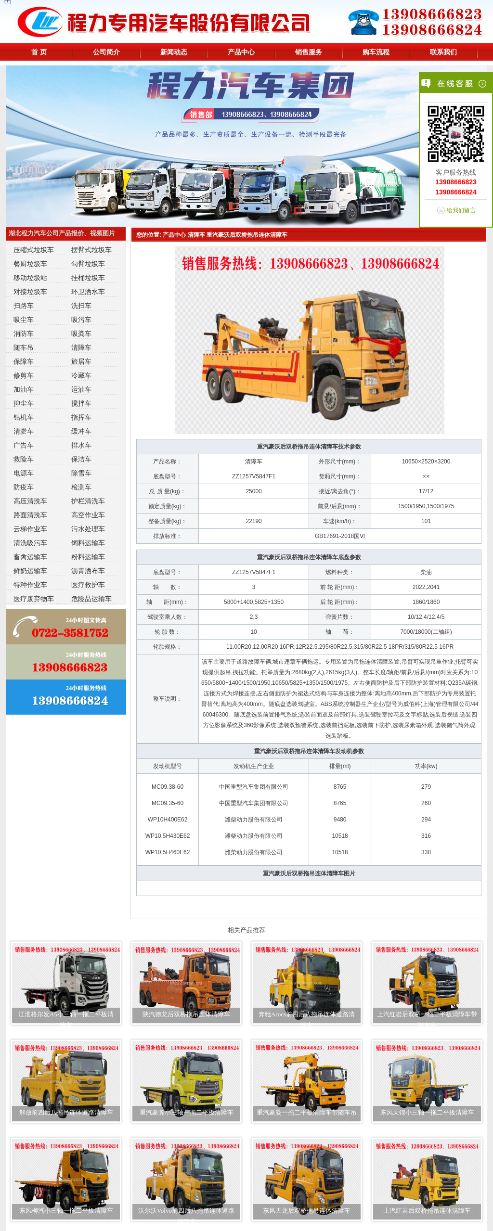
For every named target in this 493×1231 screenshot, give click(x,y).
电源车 (23, 473)
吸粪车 (81, 333)
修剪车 (23, 375)
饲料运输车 (88, 543)
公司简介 (106, 52)
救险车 (23, 459)
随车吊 (23, 347)
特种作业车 (30, 585)
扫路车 (23, 305)
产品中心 (241, 52)
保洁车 (81, 459)
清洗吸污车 (30, 543)
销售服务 (308, 52)
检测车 (81, 487)
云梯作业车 (30, 529)
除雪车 (81, 473)
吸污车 (81, 319)
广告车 (23, 445)
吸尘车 (23, 319)
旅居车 (81, 361)
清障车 (81, 347)
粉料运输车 (88, 557)
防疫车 (23, 487)
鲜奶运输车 (30, 571)
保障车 (23, 361)
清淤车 (23, 431)
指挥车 (81, 417)
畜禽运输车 (30, 557)
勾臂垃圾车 (88, 264)
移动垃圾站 (30, 278)
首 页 (39, 52)
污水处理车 (88, 529)
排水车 (81, 445)
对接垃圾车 (30, 291)
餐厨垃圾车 (30, 264)
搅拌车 (81, 403)
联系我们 (443, 52)
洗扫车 (81, 305)
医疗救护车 (88, 585)
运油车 (81, 389)
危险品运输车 (91, 599)
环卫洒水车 (88, 291)
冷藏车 (81, 375)
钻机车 (23, 417)
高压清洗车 (30, 501)
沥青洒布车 (88, 571)
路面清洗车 (30, 515)
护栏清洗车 (88, 501)
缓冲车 (81, 431)
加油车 (23, 389)
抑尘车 (23, 403)
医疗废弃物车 (33, 599)
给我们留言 (461, 210)
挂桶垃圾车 (88, 278)
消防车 (23, 333)
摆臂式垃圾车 (91, 250)
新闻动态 (173, 52)
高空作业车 (88, 515)
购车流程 (376, 52)
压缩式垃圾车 (33, 250)
